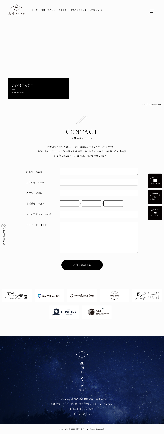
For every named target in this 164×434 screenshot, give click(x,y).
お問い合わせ (96, 10)
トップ (35, 10)
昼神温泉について (78, 10)
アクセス (63, 10)
